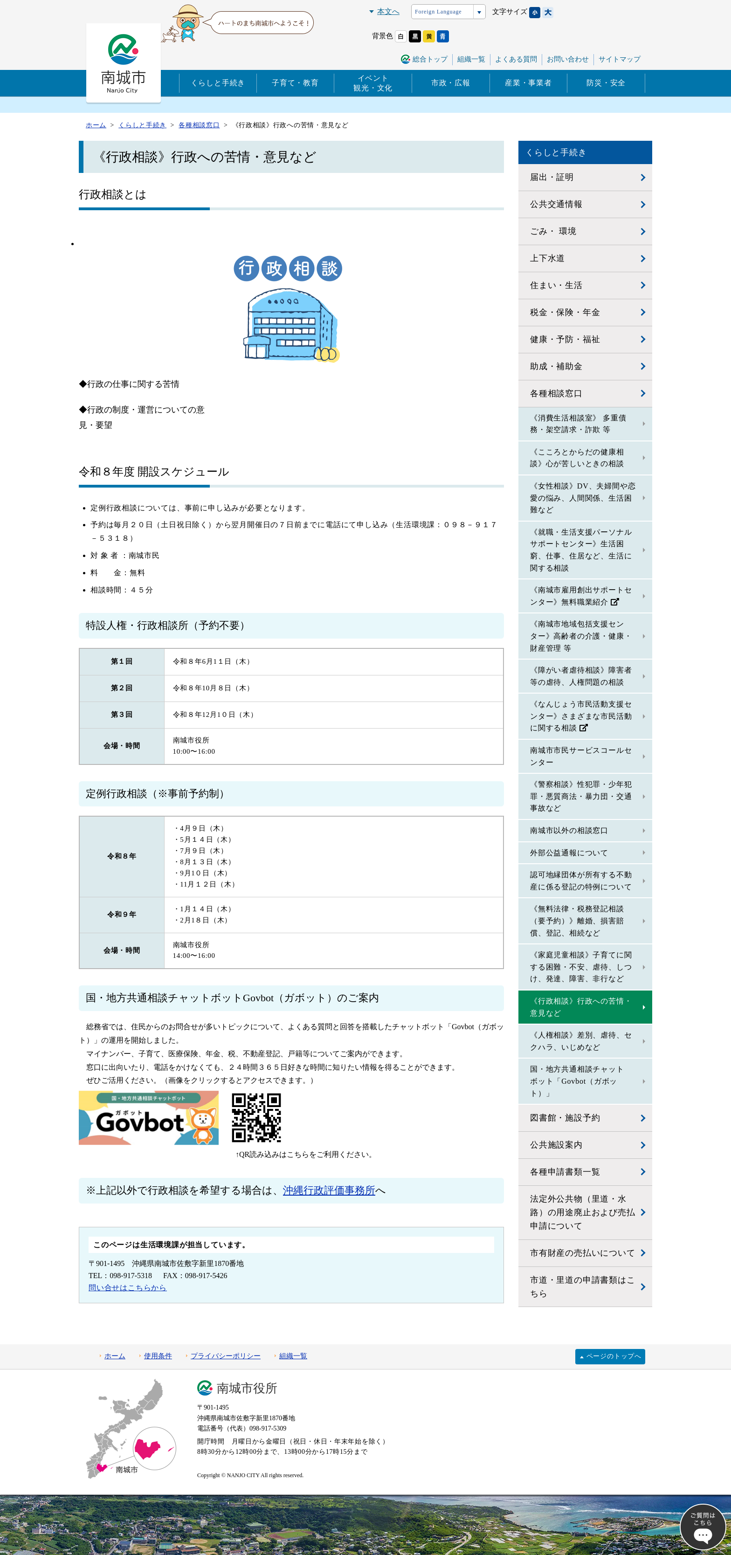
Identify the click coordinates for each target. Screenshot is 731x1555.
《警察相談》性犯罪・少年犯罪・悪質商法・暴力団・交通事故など (581, 796)
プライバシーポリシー (226, 1356)
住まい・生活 (556, 285)
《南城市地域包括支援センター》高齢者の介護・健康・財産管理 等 (581, 636)
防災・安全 (606, 83)
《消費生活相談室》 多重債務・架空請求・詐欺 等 (578, 424)
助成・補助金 (556, 366)
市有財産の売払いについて (582, 1253)
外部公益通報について (569, 853)
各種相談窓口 (556, 393)
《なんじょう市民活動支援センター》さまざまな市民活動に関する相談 (581, 716)
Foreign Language (438, 11)
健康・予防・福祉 (565, 339)
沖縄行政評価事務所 (329, 1190)
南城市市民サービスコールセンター (581, 756)
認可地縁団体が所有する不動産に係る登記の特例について (581, 881)
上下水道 (547, 258)
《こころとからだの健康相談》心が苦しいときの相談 (577, 458)
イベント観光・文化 (373, 83)
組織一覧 (471, 59)
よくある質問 (516, 59)
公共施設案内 (556, 1144)
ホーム (114, 1356)
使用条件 (158, 1356)
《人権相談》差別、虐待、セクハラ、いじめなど (581, 1041)
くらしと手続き (218, 83)
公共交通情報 (556, 204)
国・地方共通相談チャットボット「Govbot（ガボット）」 (577, 1081)
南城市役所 (247, 1388)
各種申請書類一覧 (565, 1172)
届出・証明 (552, 177)
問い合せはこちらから (128, 1288)
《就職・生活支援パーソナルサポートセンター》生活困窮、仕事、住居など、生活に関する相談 (581, 550)
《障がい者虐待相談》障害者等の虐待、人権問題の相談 (581, 676)
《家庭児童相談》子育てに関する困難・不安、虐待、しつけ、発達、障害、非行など (581, 967)
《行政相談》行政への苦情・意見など (581, 1007)
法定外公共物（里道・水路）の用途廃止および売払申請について (582, 1212)
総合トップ (430, 59)
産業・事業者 (528, 83)
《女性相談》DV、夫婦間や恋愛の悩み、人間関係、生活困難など (582, 498)
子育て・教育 (295, 83)
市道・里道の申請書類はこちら (582, 1286)
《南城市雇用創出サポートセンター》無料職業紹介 (581, 596)
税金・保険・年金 (565, 312)
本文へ (388, 11)
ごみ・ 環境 (553, 231)
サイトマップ (620, 59)
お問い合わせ (568, 59)
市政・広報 (450, 83)
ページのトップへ (613, 1356)
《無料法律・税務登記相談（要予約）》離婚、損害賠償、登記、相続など (577, 920)
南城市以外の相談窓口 (569, 830)
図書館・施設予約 (565, 1117)
